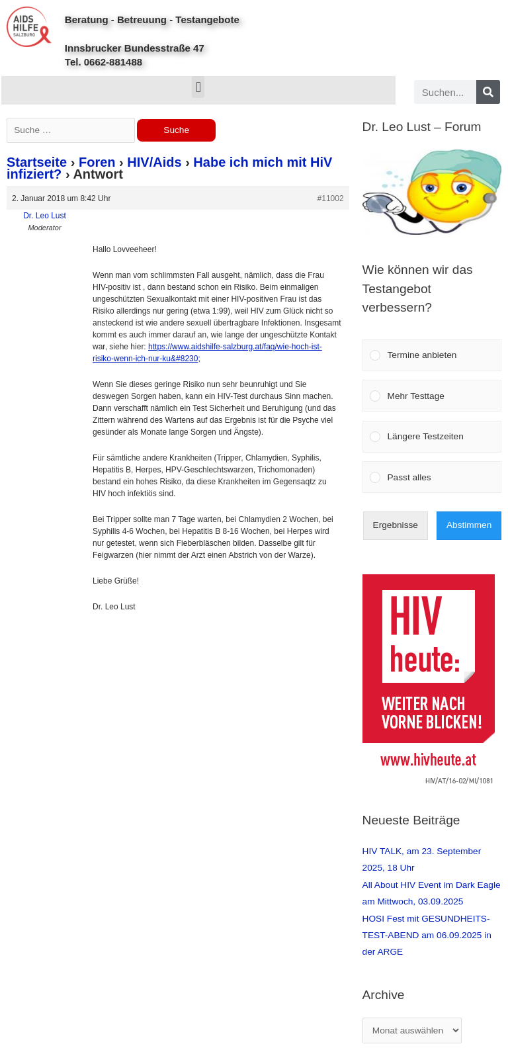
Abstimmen (468, 525)
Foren (97, 162)
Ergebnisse (395, 525)
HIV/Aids (154, 162)
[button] (198, 87)
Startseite (37, 162)
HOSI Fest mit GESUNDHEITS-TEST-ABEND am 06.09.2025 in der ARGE (426, 935)
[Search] (488, 92)
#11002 (331, 198)
